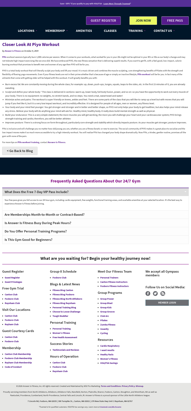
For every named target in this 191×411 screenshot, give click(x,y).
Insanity (104, 328)
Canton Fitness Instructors (113, 281)
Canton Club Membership (18, 353)
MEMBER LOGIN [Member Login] (167, 302)
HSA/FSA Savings (109, 362)
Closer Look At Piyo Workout (30, 44)
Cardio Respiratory (110, 345)
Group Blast (106, 303)
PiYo (4, 57)
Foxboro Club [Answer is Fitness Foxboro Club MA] (12, 319)
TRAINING (135, 31)
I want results (107, 350)
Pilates (103, 320)
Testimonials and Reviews (66, 349)
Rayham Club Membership (18, 362)
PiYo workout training (28, 142)
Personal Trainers (109, 277)
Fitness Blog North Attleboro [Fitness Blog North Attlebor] (67, 298)
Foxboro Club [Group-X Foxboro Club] (59, 277)
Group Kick (106, 307)
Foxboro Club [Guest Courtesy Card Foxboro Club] (12, 341)
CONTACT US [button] (163, 31)
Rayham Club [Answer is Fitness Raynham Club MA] (12, 324)
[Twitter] (156, 295)
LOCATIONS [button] (26, 31)
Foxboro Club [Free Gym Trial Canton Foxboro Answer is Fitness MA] (12, 298)
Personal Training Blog (64, 307)
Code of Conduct (13, 366)
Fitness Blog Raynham (64, 303)
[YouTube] (169, 295)
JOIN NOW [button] (143, 20)
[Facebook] (149, 295)
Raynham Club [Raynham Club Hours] (60, 371)
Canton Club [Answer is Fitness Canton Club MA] (11, 315)
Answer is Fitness (13, 50)
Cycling (104, 333)
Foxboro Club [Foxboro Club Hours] (59, 366)
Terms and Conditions (111, 386)
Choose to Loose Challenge (66, 311)
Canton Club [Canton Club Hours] (59, 362)
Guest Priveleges (13, 281)
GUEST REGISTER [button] (103, 20)
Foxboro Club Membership (18, 358)
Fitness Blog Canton (63, 290)
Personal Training (62, 328)
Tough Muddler (60, 315)
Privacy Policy (128, 386)
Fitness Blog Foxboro (63, 294)
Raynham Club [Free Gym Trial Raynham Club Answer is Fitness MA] (12, 303)
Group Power (107, 298)
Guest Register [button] (12, 277)
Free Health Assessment (65, 337)
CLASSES (110, 31)
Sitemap (139, 386)
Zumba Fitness (107, 324)
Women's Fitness (61, 332)
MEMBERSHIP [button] (55, 31)
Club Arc (104, 315)
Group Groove (107, 311)
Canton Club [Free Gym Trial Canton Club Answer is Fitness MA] (11, 294)
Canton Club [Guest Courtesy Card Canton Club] (11, 336)
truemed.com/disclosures (110, 407)
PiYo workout (144, 74)
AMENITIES (84, 31)
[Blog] (163, 295)
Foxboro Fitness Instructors (114, 286)
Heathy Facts (106, 354)
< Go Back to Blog (20, 151)
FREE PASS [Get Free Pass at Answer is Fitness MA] (175, 20)
